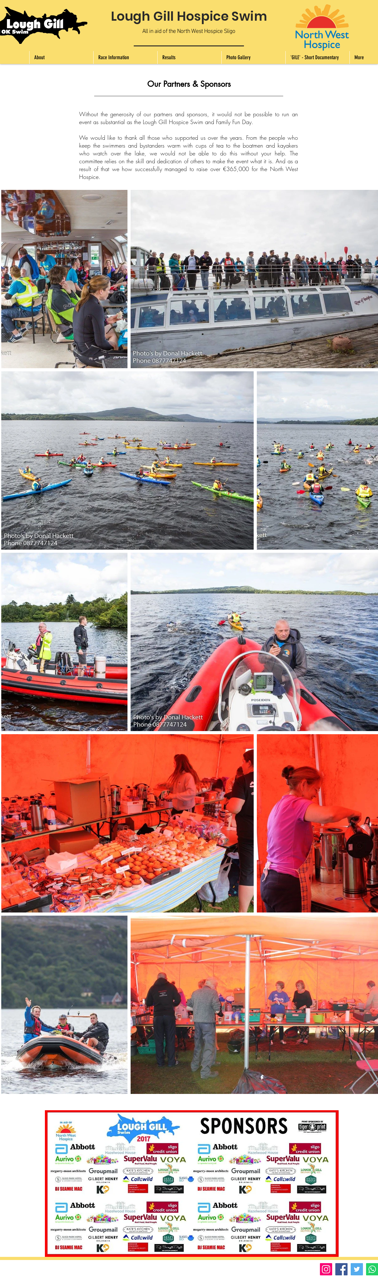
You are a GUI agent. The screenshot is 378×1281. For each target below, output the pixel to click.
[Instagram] (326, 1269)
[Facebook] (341, 1269)
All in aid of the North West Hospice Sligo (188, 31)
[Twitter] (357, 1269)
